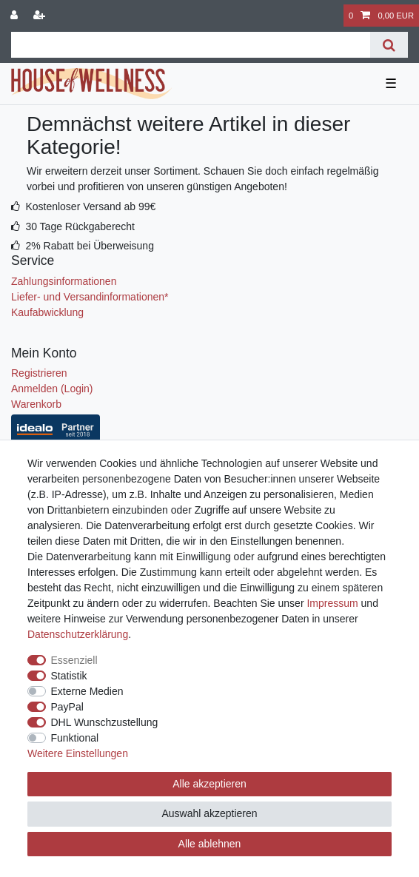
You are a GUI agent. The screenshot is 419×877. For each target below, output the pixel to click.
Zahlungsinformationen (63, 281)
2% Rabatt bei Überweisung (89, 246)
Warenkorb (36, 404)
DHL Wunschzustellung (104, 722)
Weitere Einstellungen (77, 753)
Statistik (69, 676)
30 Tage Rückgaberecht (80, 226)
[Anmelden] (15, 15)
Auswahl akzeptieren (209, 813)
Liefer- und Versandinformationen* (89, 297)
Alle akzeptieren (209, 784)
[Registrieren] (40, 15)
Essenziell (74, 660)
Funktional (75, 738)
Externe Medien (87, 691)
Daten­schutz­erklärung (77, 634)
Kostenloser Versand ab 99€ (90, 206)
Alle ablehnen (209, 844)
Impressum (332, 603)
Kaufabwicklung (47, 312)
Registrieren (39, 373)
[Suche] (389, 45)
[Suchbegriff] (190, 45)
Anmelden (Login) (52, 388)
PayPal (67, 707)
